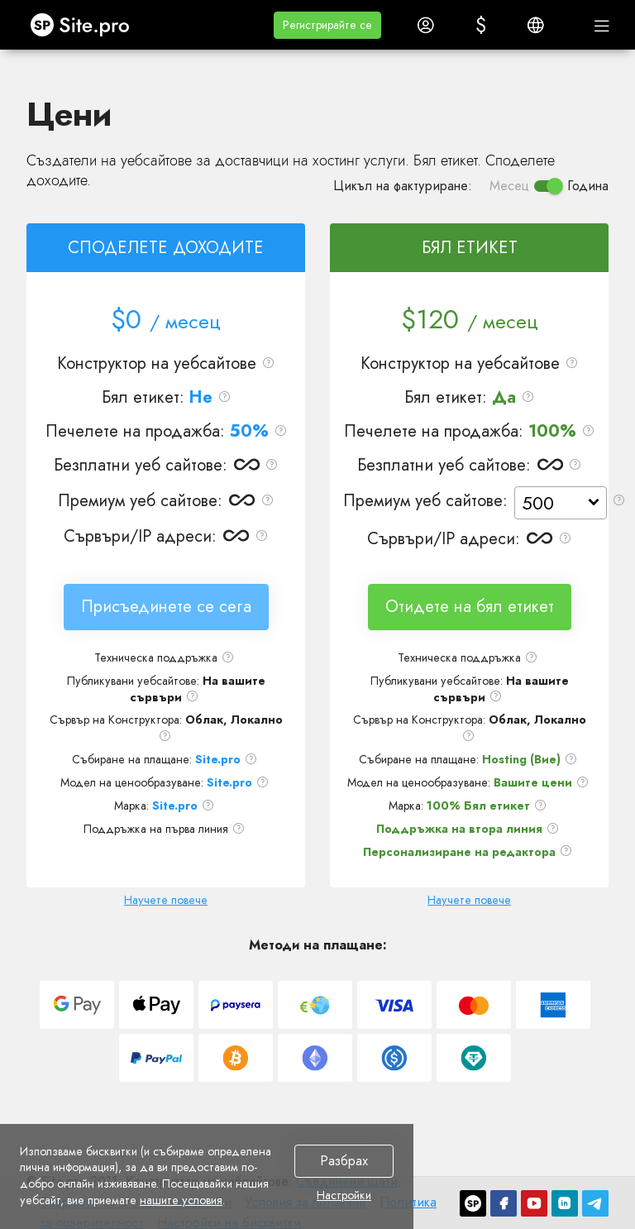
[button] (327, 25)
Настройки (344, 1196)
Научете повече (166, 900)
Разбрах (344, 1160)
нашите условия (181, 1200)
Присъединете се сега (166, 607)
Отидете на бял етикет (469, 607)
